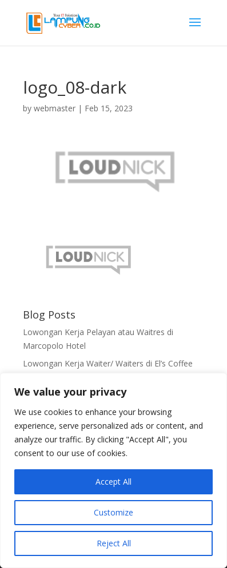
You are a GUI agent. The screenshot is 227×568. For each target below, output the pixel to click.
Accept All (113, 481)
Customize (113, 512)
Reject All (114, 543)
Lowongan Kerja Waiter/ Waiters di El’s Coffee (108, 363)
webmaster (54, 108)
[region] (113, 470)
